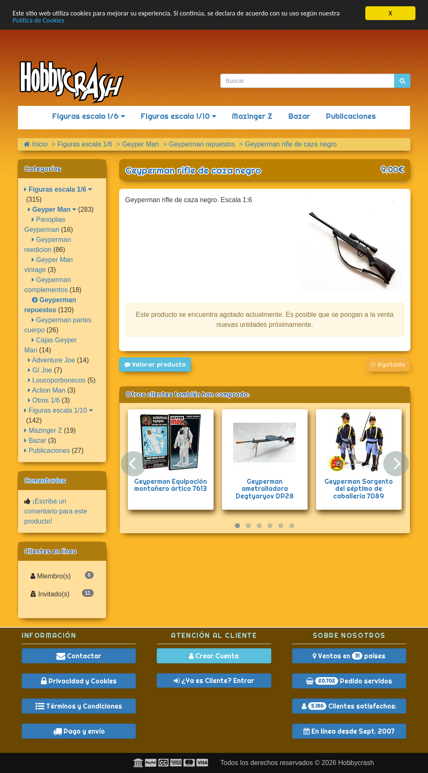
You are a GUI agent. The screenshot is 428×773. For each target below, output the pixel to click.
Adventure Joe (51, 360)
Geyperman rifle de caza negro (193, 170)
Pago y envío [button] (79, 731)
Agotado (388, 364)
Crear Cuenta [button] (214, 656)
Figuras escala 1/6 (88, 116)
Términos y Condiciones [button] (79, 706)
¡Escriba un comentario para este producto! (55, 511)
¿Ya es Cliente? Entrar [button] (214, 680)
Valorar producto (155, 364)
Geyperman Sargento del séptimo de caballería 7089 (358, 488)
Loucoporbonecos (57, 380)
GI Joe (40, 370)
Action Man (47, 390)
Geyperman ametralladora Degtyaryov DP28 (265, 488)
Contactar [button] (78, 656)
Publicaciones (351, 116)
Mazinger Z (252, 116)
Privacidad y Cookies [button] (79, 681)
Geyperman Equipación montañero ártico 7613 (170, 485)
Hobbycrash (356, 762)
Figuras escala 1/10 (178, 116)
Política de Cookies (39, 20)
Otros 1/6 (44, 400)
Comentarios (45, 480)
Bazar (299, 116)
